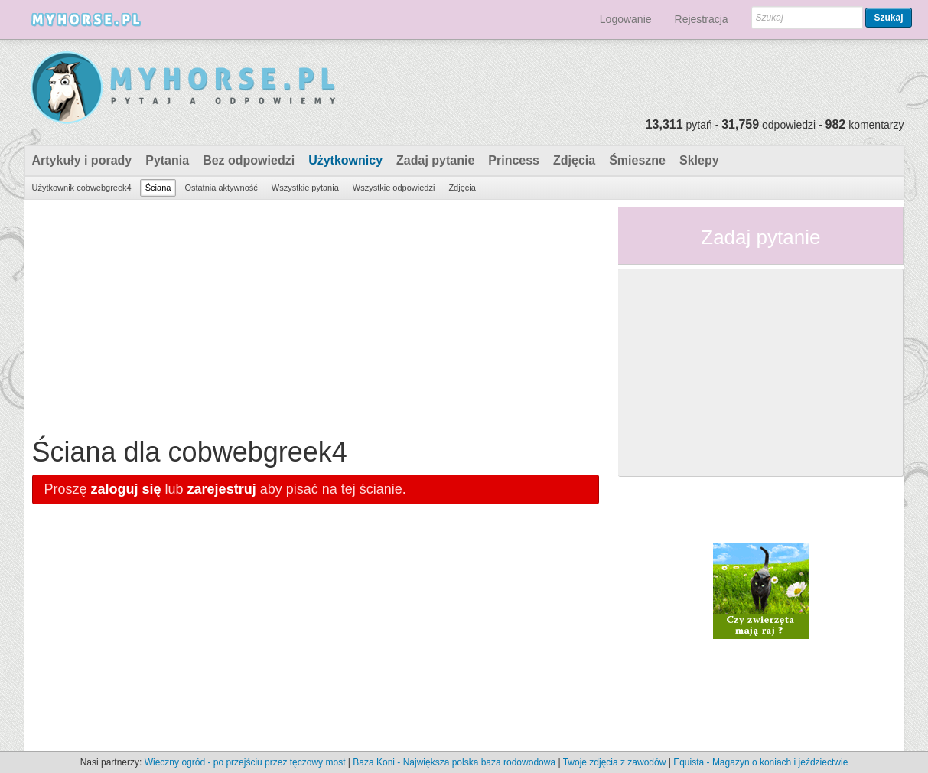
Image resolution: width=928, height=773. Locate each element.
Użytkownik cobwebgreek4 (82, 187)
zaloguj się (126, 489)
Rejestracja (701, 19)
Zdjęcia (574, 160)
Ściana (158, 187)
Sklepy (699, 160)
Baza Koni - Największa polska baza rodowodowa (454, 762)
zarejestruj (221, 489)
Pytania (167, 160)
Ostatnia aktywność (220, 187)
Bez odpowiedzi (249, 160)
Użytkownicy (345, 160)
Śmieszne (637, 160)
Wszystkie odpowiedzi (394, 187)
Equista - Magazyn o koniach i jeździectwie (760, 762)
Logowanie (626, 19)
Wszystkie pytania (305, 187)
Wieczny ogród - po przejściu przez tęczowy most (245, 762)
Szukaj (888, 17)
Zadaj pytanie (435, 160)
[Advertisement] (316, 314)
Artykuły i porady (82, 160)
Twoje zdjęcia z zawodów (614, 762)
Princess (513, 160)
